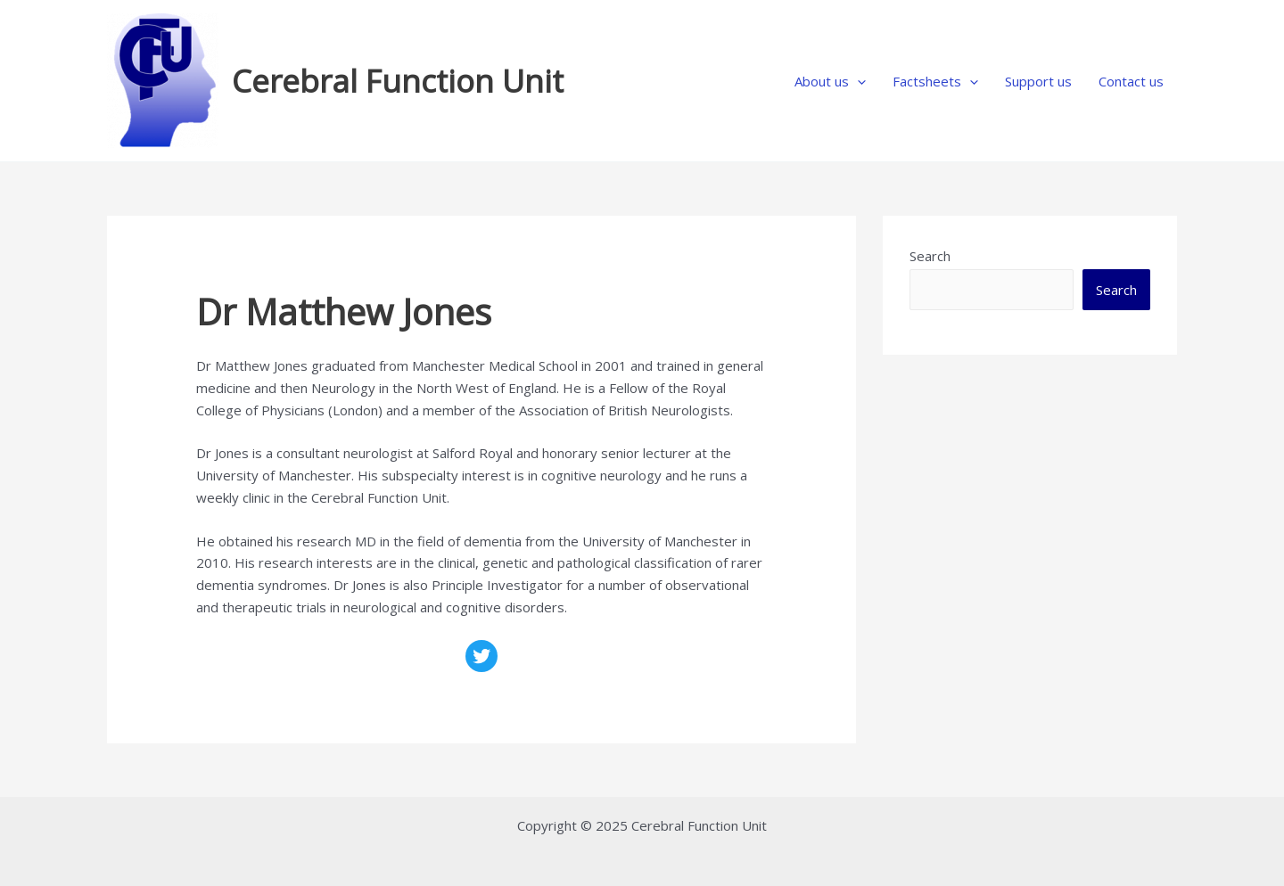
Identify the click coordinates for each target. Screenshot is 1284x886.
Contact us (1131, 81)
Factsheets (935, 81)
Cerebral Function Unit (398, 81)
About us (830, 81)
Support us (1038, 81)
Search (930, 256)
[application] (857, 81)
